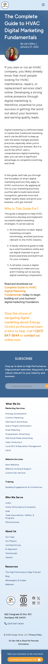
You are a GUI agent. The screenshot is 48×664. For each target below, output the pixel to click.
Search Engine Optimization (18, 426)
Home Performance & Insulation (20, 507)
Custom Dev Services (15, 473)
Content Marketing (14, 417)
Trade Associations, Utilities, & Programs (20, 516)
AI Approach (11, 549)
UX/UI (8, 450)
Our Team (10, 537)
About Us (10, 531)
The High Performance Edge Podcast (23, 572)
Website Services (14, 459)
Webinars (9, 584)
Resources (11, 566)
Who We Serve (14, 497)
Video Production (13, 442)
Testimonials (11, 553)
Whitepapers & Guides (15, 580)
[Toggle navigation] (42, 5)
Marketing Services (15, 408)
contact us (32, 335)
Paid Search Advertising (16, 422)
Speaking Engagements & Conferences (23, 487)
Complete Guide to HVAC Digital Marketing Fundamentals (20, 291)
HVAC (8, 503)
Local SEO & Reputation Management (23, 446)
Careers (9, 557)
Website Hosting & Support (18, 469)
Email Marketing (12, 430)
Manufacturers (12, 522)
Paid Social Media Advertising (19, 438)
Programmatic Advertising (17, 434)
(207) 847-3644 (15, 623)
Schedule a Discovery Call (23, 659)
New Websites (12, 464)
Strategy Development (16, 413)
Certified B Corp (13, 545)
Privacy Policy (35, 635)
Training (9, 482)
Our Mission (11, 541)
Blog (7, 576)
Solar (7, 511)
